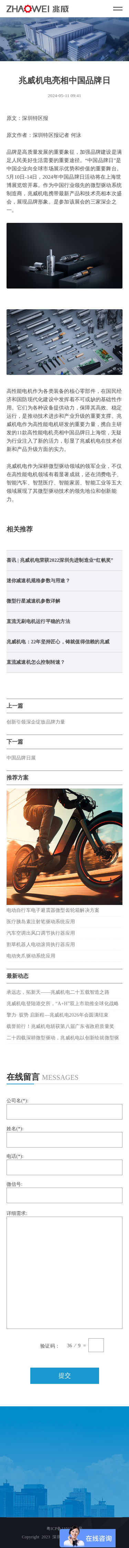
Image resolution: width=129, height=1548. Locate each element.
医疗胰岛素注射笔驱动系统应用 (41, 921)
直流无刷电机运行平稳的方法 (38, 621)
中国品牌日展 (21, 758)
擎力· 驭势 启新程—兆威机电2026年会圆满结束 (58, 1015)
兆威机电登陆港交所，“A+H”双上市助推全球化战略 (63, 1003)
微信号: (65, 1192)
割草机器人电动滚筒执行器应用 (41, 944)
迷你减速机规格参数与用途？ (38, 580)
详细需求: (65, 1270)
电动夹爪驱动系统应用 (31, 956)
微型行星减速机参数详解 (34, 601)
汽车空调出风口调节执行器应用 (41, 933)
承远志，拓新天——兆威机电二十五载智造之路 (58, 992)
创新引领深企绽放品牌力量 (36, 722)
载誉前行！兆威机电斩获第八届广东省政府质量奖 (60, 1026)
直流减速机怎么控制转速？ (36, 662)
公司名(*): (65, 1109)
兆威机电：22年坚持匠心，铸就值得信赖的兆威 (58, 641)
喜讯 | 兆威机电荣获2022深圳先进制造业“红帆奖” (60, 560)
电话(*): (65, 1164)
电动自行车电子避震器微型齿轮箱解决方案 (53, 910)
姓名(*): (65, 1137)
